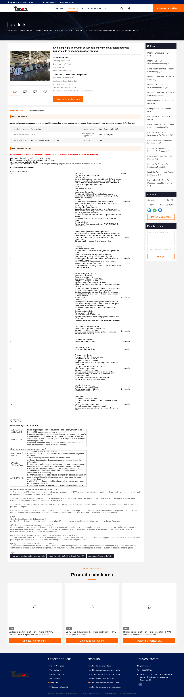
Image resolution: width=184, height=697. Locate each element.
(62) (157, 86)
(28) (159, 110)
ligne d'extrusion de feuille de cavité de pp (104, 674)
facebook (140, 684)
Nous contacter (55, 678)
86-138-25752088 (66, 2)
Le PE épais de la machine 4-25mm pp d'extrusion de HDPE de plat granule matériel (91, 633)
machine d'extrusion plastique (100, 666)
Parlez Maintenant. (161, 217)
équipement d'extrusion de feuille (100, 556)
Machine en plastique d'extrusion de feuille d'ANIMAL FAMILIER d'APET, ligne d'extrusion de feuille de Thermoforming (31, 633)
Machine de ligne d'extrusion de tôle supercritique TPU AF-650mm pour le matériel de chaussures (147, 633)
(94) (158, 62)
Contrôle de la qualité (57, 674)
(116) (160, 94)
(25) (160, 125)
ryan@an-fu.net (49, 2)
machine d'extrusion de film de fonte (102, 678)
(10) (158, 165)
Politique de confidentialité (59, 687)
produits (21, 30)
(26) (159, 149)
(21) (160, 118)
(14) (160, 70)
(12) (159, 141)
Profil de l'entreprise (57, 666)
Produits (72, 8)
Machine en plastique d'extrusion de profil (104, 683)
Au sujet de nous (92, 8)
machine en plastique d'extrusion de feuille (41, 30)
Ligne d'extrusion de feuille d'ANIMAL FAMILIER (66, 556)
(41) (160, 102)
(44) (160, 78)
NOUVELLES (110, 8)
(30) (160, 133)
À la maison (12, 30)
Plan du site (54, 683)
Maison (59, 8)
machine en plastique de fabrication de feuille (28, 556)
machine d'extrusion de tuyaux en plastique (105, 687)
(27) (160, 54)
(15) (159, 157)
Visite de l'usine (55, 670)
